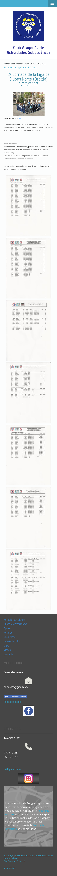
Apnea (7, 628)
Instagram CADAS (13, 769)
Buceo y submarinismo (15, 624)
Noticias (8, 633)
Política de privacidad (24, 855)
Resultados (10, 637)
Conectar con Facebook (15, 696)
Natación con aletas (14, 620)
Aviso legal (8, 855)
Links (6, 646)
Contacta (8, 654)
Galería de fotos (12, 641)
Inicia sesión (9, 868)
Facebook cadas (12, 702)
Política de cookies (44, 855)
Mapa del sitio (11, 858)
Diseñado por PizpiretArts (15, 861)
